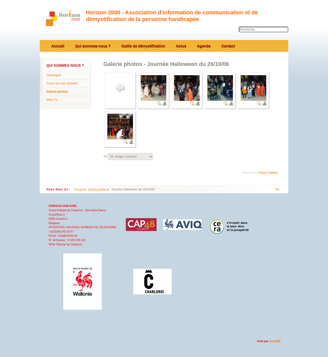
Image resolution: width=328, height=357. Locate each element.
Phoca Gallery (268, 173)
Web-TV (52, 100)
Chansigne (53, 75)
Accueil (79, 189)
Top (277, 188)
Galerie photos (57, 91)
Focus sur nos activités (62, 83)
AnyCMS (275, 341)
